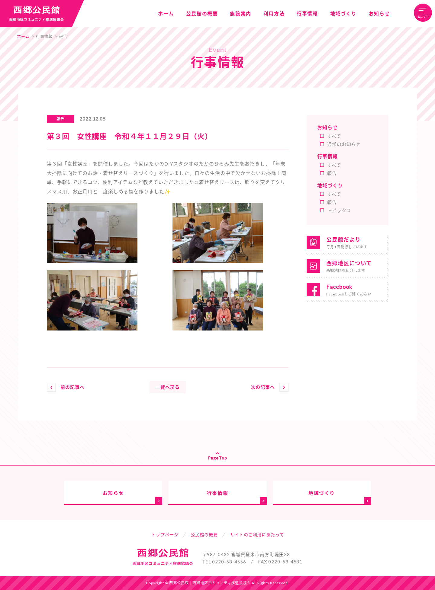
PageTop (217, 457)
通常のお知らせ (344, 144)
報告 (63, 36)
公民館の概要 (204, 534)
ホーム (23, 36)
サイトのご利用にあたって (257, 534)
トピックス (339, 210)
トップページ (164, 534)
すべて (334, 136)
